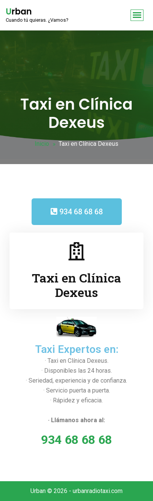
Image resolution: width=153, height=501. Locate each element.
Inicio (42, 143)
